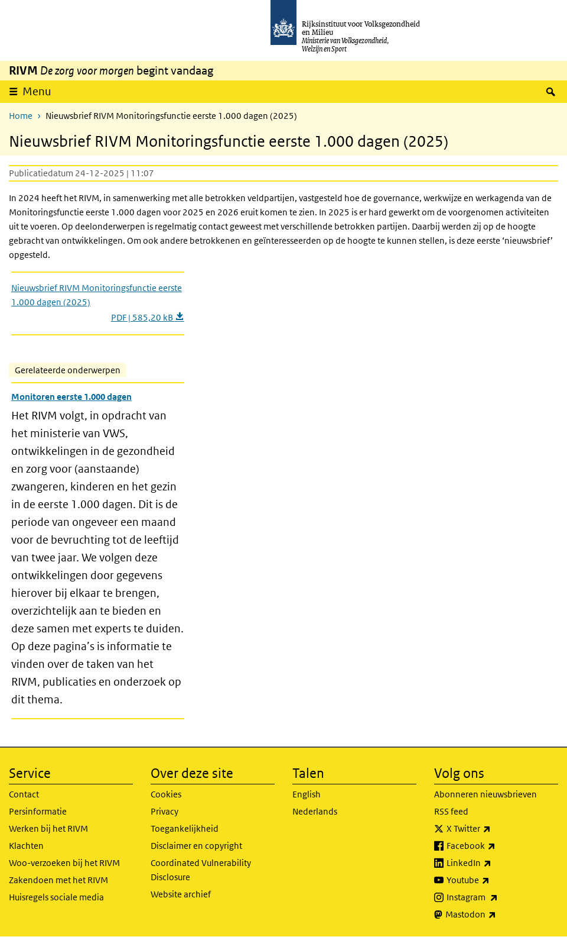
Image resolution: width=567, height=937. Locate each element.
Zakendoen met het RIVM (58, 880)
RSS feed (451, 811)
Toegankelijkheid (185, 828)
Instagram (498, 897)
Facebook (497, 846)
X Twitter (495, 829)
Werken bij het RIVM (48, 828)
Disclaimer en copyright (196, 845)
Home (20, 115)
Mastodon (496, 914)
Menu (36, 91)
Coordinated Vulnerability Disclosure (201, 870)
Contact (24, 794)
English (306, 794)
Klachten (26, 845)
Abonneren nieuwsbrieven (485, 794)
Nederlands (314, 811)
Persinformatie (38, 811)
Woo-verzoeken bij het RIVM (64, 862)
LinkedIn (495, 863)
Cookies (166, 794)
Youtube (494, 880)
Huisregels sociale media (56, 897)
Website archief (181, 894)
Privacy (164, 811)
